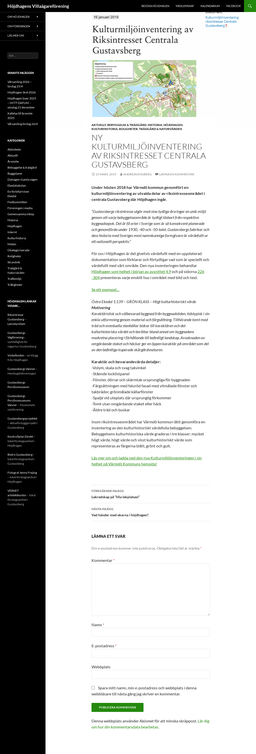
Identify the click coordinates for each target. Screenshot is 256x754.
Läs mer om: (16, 35)
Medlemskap (185, 6)
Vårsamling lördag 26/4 (23, 124)
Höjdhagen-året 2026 (22, 92)
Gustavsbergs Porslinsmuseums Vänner (19, 400)
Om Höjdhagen (19, 16)
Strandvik (14, 262)
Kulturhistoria (105, 129)
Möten (12, 244)
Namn (98, 624)
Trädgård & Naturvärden (160, 129)
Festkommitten (17, 202)
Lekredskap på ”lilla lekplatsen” (151, 493)
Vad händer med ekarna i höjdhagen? (151, 511)
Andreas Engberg (137, 174)
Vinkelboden (16, 355)
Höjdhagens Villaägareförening (38, 6)
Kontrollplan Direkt (20, 436)
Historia (155, 125)
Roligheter (128, 129)
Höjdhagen (173, 125)
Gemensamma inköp (21, 214)
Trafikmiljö (15, 279)
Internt (12, 232)
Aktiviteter (14, 149)
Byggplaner (15, 173)
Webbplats (101, 666)
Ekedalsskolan (17, 185)
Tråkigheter (15, 285)
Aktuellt (99, 125)
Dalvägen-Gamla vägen (23, 179)
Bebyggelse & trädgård (126, 125)
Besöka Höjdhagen (155, 6)
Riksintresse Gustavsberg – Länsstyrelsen (17, 319)
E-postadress (104, 645)
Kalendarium (210, 6)
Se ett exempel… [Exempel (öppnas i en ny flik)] (106, 289)
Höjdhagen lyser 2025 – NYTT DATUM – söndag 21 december (22, 102)
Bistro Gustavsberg (20, 454)
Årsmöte (13, 161)
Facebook (233, 6)
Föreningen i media (20, 208)
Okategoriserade (19, 250)
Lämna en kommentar (176, 174)
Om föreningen (19, 26)
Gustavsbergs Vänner (21, 369)
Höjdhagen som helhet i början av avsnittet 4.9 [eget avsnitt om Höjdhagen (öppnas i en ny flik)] (131, 271)
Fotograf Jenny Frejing (22, 472)
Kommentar (103, 560)
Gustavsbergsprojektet (22, 418)
